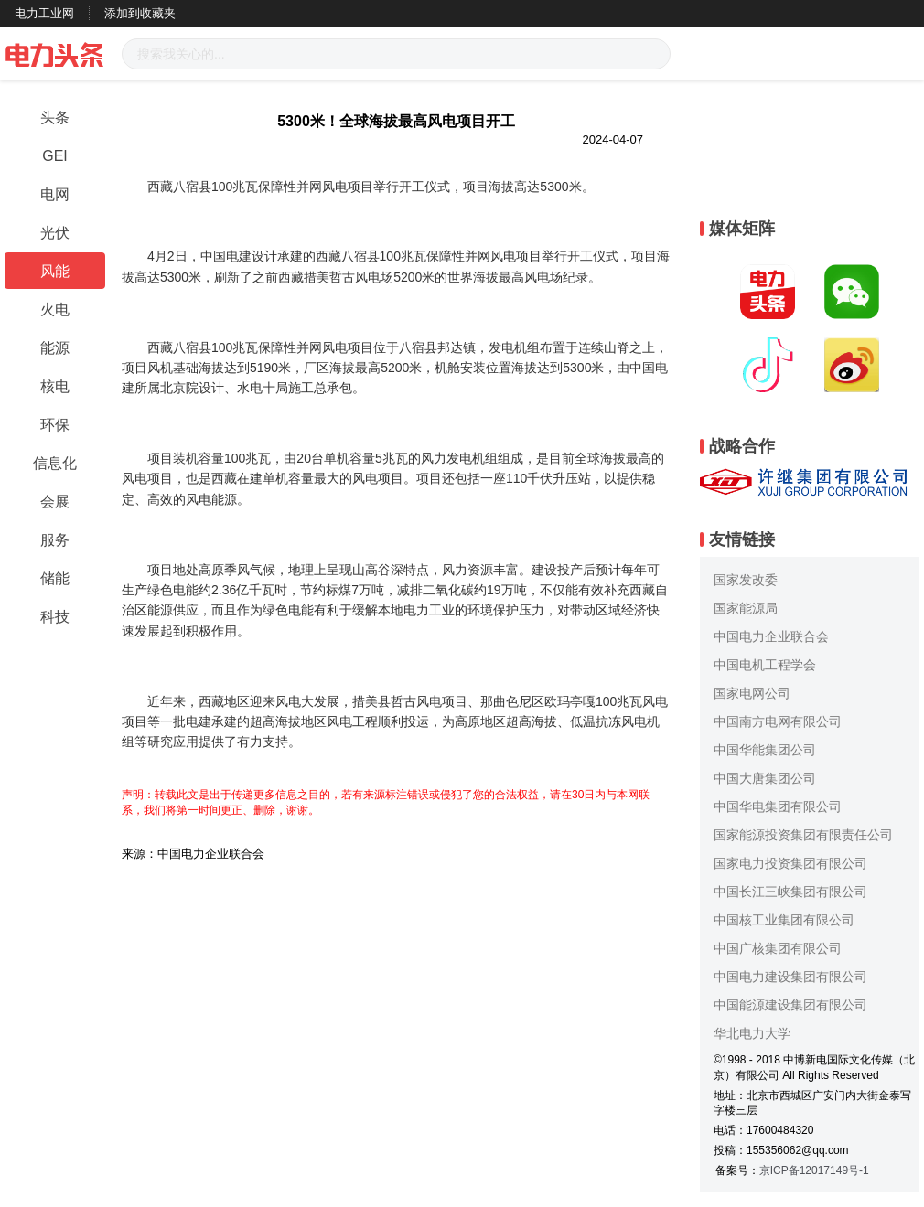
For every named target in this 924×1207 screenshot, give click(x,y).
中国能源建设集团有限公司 (790, 1005)
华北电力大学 (752, 1033)
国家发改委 (746, 579)
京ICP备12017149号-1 (814, 1170)
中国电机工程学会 (765, 664)
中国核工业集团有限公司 (784, 920)
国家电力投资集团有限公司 (790, 863)
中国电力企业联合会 (771, 636)
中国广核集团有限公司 (778, 948)
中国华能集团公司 (765, 749)
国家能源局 (746, 608)
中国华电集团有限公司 (778, 806)
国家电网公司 (752, 693)
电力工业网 (44, 13)
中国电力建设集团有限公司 (790, 976)
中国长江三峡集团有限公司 (790, 891)
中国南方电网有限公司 (778, 721)
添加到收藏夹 (140, 13)
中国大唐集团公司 (765, 778)
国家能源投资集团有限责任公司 (803, 835)
